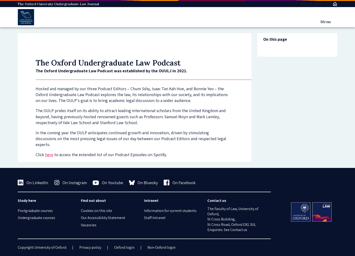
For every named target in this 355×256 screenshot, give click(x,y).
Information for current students (170, 210)
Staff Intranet (155, 217)
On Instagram (70, 182)
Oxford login (124, 247)
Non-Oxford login (161, 247)
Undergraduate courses (36, 217)
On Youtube (108, 183)
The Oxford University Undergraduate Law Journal (58, 4)
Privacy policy (90, 247)
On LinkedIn (33, 182)
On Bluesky (143, 182)
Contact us (238, 229)
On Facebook (180, 182)
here (49, 154)
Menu (325, 21)
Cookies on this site (96, 210)
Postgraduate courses (35, 210)
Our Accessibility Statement (103, 217)
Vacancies (88, 225)
